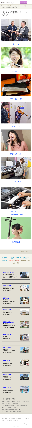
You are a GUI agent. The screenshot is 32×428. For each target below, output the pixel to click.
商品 (17, 260)
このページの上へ (25, 251)
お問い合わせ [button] (24, 2)
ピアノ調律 (16, 263)
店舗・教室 (12, 260)
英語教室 (4, 260)
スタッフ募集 (11, 418)
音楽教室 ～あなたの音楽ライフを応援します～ (18, 6)
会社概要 (4, 418)
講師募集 (18, 418)
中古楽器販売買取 (25, 260)
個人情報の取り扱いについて (14, 420)
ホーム (4, 6)
